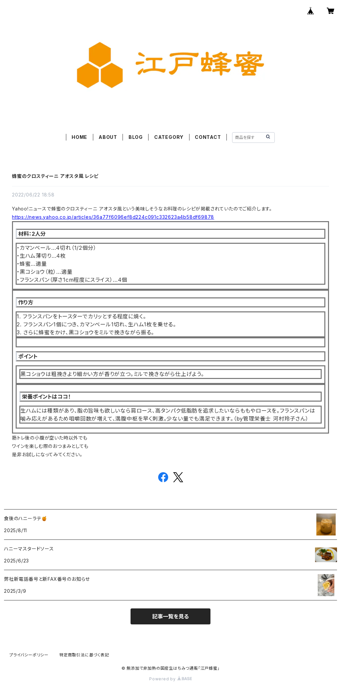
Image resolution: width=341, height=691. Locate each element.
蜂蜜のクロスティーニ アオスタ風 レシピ (55, 176)
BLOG (136, 137)
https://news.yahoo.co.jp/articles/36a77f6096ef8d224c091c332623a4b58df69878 (113, 217)
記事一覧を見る (170, 616)
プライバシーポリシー (29, 654)
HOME (79, 137)
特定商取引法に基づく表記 (84, 654)
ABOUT (108, 137)
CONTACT (208, 137)
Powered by (170, 678)
